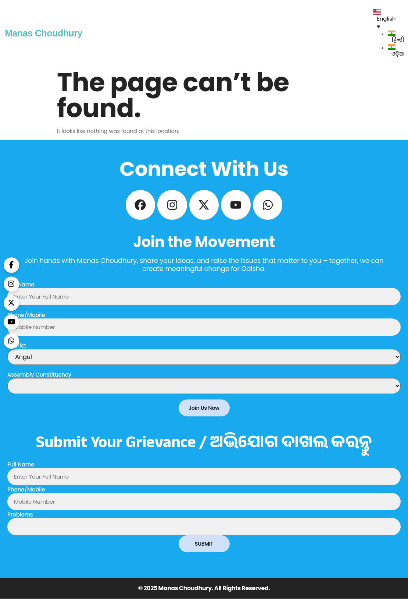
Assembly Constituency (39, 381)
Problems (20, 521)
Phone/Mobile (26, 321)
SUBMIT (204, 551)
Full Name (20, 291)
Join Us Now (204, 415)
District (16, 352)
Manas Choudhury (43, 33)
